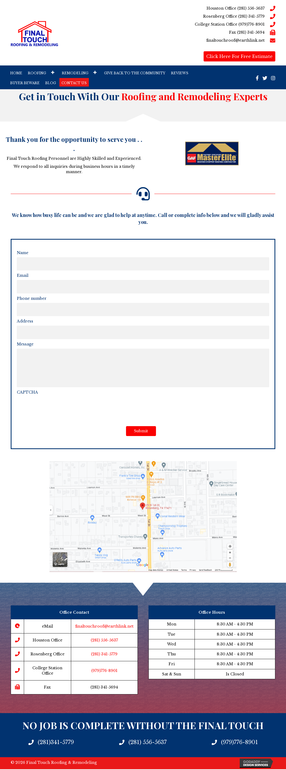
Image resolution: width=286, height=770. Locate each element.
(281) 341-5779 (104, 655)
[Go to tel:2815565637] (193, 8)
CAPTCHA (27, 393)
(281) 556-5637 (104, 641)
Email (22, 274)
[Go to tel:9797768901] (193, 24)
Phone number (32, 296)
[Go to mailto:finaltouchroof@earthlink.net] (193, 40)
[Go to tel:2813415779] (193, 16)
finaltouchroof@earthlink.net (104, 627)
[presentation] (57, 408)
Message (25, 340)
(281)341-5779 (56, 743)
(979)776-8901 (104, 671)
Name (22, 252)
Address (25, 318)
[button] (53, 72)
